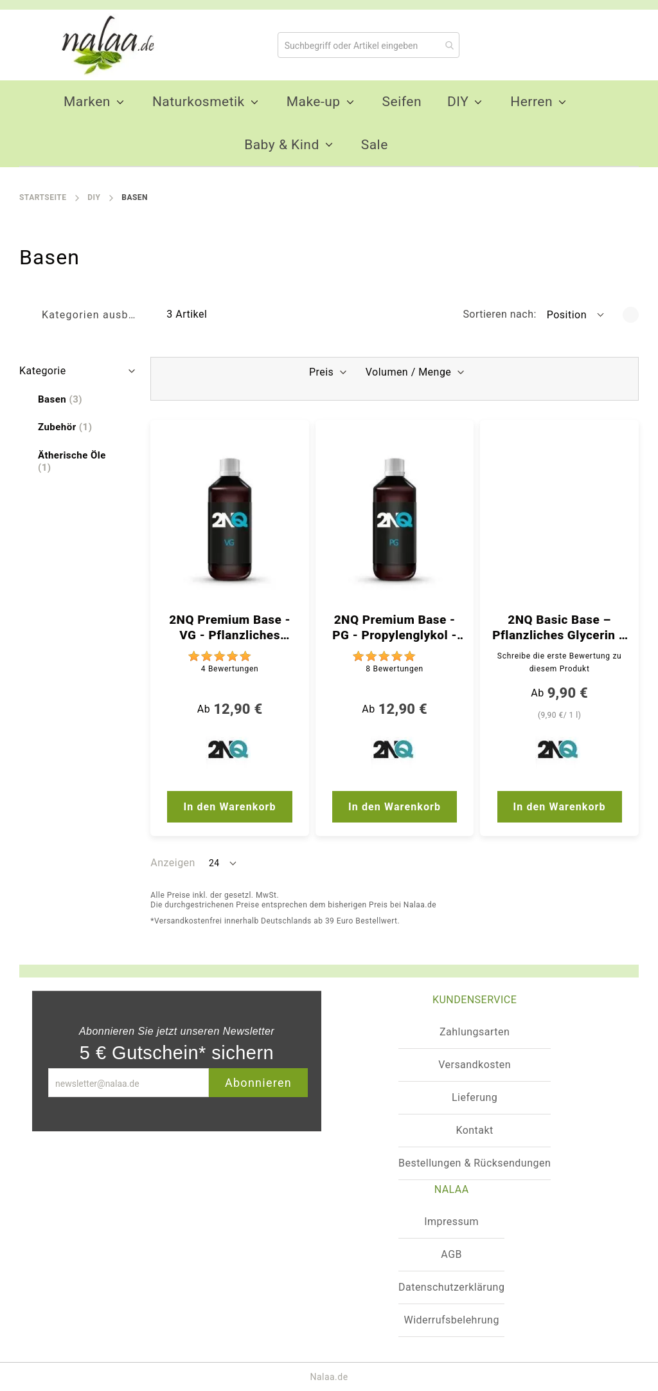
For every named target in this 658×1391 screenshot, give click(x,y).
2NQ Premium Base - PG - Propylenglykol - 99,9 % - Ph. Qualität (394, 627)
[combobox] (368, 45)
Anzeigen (172, 863)
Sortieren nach (498, 314)
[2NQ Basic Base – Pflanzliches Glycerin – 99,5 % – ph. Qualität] (559, 519)
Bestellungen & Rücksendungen (474, 1163)
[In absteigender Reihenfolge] (631, 315)
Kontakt (474, 1130)
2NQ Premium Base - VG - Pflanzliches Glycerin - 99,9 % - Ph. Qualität (230, 627)
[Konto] (573, 44)
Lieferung (474, 1097)
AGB (451, 1254)
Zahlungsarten (475, 1032)
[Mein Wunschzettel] (531, 44)
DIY (93, 197)
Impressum (451, 1221)
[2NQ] (230, 752)
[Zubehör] (65, 427)
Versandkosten (474, 1065)
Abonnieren (258, 1082)
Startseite (42, 197)
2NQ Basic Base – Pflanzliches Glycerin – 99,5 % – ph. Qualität (559, 627)
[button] (576, 314)
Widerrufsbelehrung (451, 1320)
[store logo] (103, 45)
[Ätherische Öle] (79, 462)
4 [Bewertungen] (230, 668)
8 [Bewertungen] (394, 668)
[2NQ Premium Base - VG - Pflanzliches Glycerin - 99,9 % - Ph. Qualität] (230, 519)
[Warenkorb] (606, 45)
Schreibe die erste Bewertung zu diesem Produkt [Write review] (559, 662)
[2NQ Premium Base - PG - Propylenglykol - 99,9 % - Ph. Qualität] (395, 519)
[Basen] (60, 400)
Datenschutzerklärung (451, 1287)
